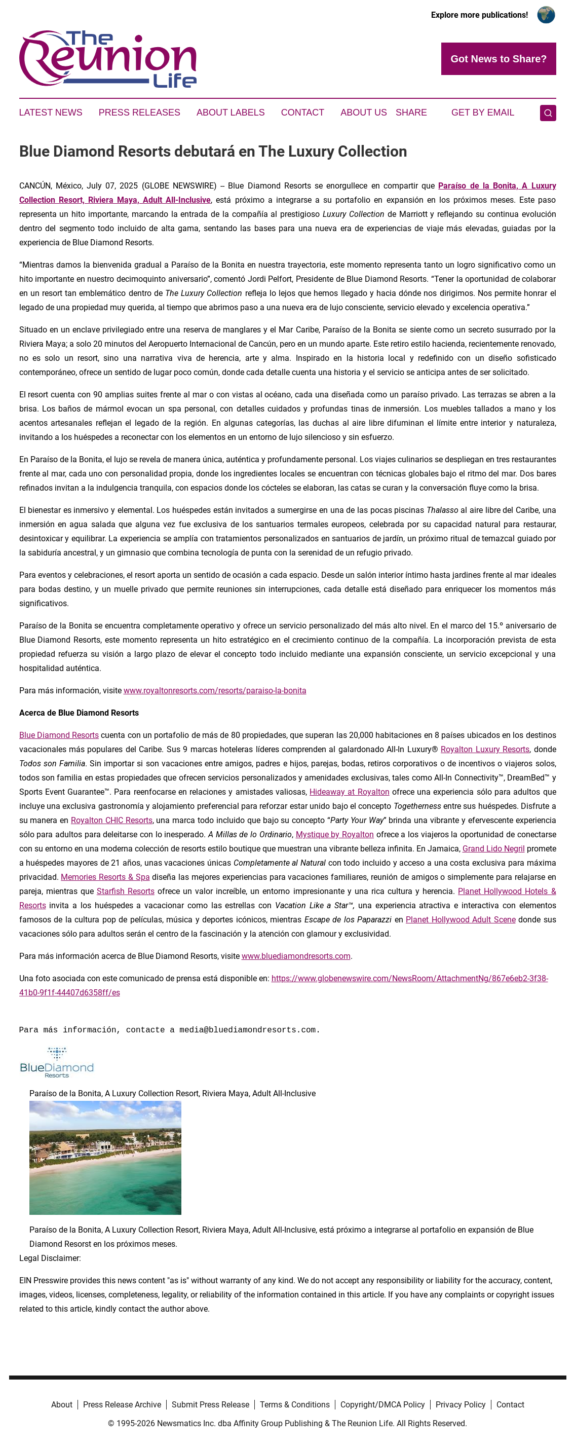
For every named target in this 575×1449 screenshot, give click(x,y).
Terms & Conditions (295, 1404)
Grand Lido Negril (494, 848)
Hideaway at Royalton (350, 792)
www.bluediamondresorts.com (296, 956)
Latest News (51, 112)
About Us (363, 112)
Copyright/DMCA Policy (382, 1404)
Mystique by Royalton (335, 834)
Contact (303, 112)
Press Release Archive (122, 1404)
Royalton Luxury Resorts (485, 749)
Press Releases (139, 112)
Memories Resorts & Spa (105, 877)
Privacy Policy (461, 1404)
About (61, 1404)
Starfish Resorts (126, 891)
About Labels (231, 112)
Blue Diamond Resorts (59, 735)
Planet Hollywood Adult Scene (461, 919)
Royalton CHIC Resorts (111, 820)
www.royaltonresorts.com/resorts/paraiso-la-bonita (215, 690)
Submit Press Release (210, 1404)
